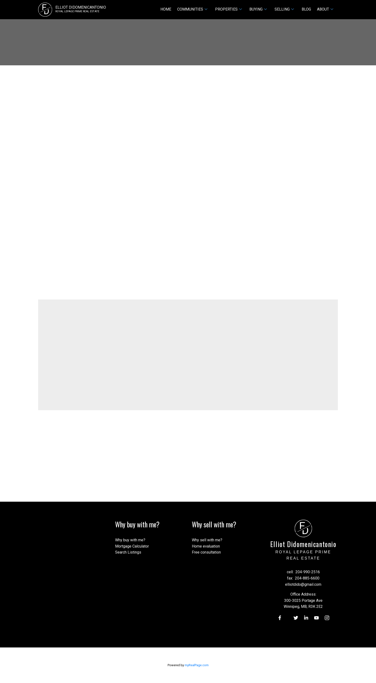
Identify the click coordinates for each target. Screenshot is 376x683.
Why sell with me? (207, 540)
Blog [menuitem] (306, 9)
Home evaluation (206, 546)
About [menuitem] (323, 9)
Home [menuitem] (165, 9)
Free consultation (206, 552)
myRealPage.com (197, 665)
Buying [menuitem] (256, 9)
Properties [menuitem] (226, 9)
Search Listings (128, 552)
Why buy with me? (130, 540)
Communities (190, 9)
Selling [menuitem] (282, 9)
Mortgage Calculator (132, 546)
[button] (279, 618)
